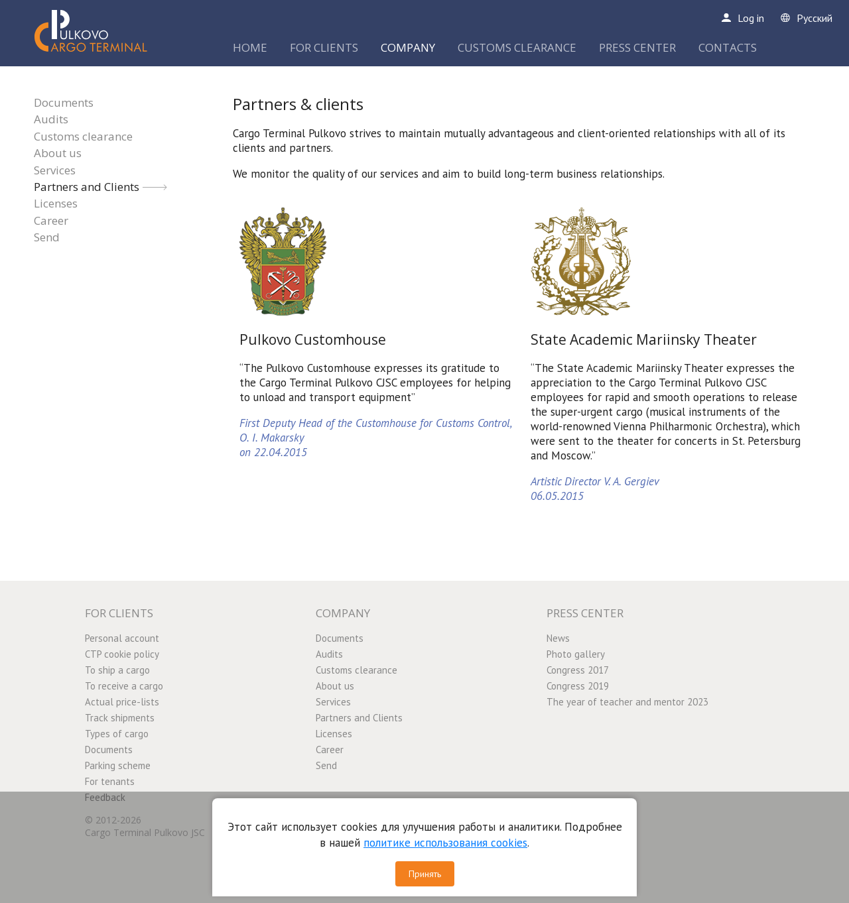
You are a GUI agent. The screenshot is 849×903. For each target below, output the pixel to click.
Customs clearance (83, 136)
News (558, 638)
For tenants (110, 781)
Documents (64, 102)
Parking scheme (118, 765)
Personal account (122, 638)
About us (58, 152)
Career (51, 220)
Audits (51, 119)
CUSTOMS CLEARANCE (517, 47)
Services (55, 170)
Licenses (56, 203)
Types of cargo (117, 733)
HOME (250, 47)
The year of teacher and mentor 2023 (627, 701)
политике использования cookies (445, 842)
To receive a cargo (124, 686)
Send (47, 237)
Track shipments (120, 717)
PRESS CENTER (637, 47)
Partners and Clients (86, 186)
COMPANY (408, 47)
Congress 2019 (578, 686)
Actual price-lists (122, 701)
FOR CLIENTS (324, 47)
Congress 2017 (578, 670)
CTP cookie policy (122, 654)
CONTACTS (727, 47)
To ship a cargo (117, 670)
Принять (425, 874)
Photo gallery (576, 654)
